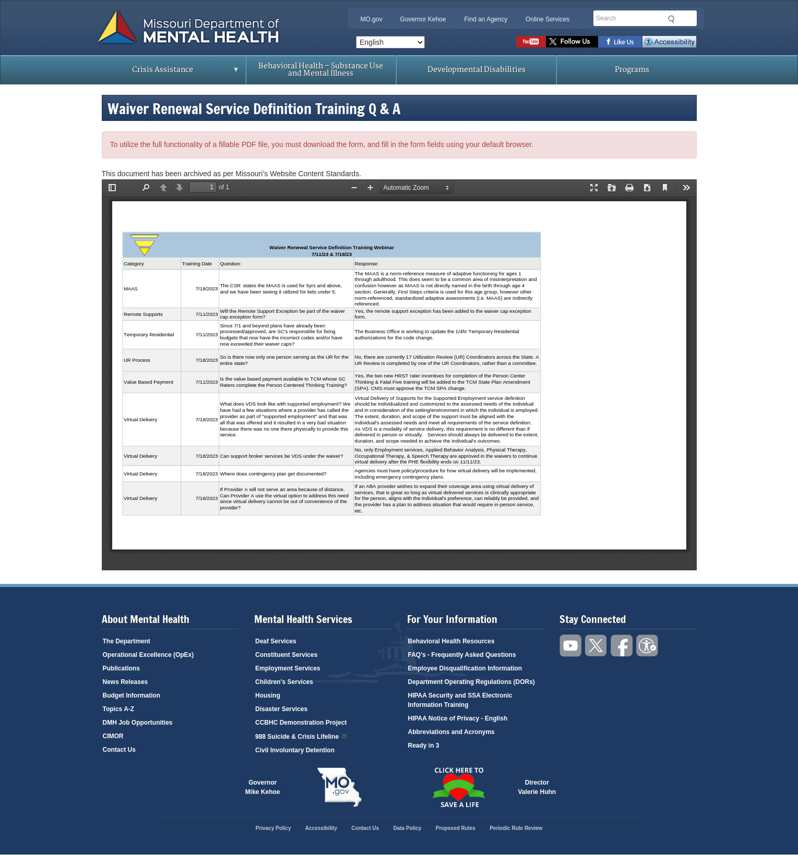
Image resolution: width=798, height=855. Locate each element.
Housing (267, 695)
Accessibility (669, 41)
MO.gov (371, 19)
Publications (121, 668)
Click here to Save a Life (458, 787)
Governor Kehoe (423, 19)
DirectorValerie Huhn (537, 787)
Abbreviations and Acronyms (451, 732)
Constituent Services (286, 654)
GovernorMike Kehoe (262, 787)
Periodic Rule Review (516, 828)
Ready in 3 (423, 745)
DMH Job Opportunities (138, 722)
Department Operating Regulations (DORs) (471, 682)
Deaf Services (275, 641)
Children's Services (284, 682)
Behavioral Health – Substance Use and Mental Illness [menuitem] (320, 70)
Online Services (547, 19)
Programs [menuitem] (632, 69)
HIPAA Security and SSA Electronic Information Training (460, 700)
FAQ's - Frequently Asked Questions (462, 654)
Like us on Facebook (620, 41)
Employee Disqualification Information (465, 668)
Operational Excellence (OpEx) (148, 654)
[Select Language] (390, 42)
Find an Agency (485, 19)
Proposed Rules (455, 828)
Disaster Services (281, 709)
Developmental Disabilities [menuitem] (476, 69)
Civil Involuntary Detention (295, 750)
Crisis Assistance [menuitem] (165, 73)
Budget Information (132, 695)
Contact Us (119, 749)
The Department (126, 641)
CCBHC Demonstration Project (301, 722)
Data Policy (407, 828)
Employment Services (287, 668)
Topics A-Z (119, 709)
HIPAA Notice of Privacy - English (458, 718)
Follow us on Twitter (572, 41)
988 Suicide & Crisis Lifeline (301, 735)
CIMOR (113, 736)
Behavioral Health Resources (451, 641)
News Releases (125, 682)
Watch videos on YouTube (531, 41)
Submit (672, 19)
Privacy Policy (273, 828)
